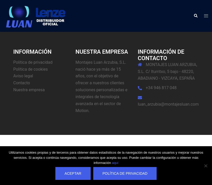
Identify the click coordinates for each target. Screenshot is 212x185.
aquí (115, 163)
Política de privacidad (33, 62)
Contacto (21, 82)
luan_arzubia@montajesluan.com (168, 104)
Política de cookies (30, 69)
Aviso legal (23, 75)
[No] (205, 165)
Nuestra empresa (29, 89)
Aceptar (73, 173)
